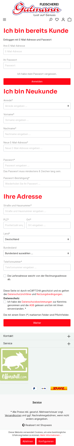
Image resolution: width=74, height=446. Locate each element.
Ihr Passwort (10, 59)
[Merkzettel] (57, 20)
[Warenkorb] (69, 20)
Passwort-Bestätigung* (16, 178)
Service (7, 343)
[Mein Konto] (63, 20)
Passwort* (9, 159)
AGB (31, 305)
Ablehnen (28, 441)
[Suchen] (50, 20)
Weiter (37, 322)
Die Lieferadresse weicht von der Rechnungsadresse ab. (37, 277)
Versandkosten (13, 415)
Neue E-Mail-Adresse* (15, 142)
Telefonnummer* (12, 261)
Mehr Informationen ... (51, 435)
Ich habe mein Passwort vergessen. (37, 73)
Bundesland (9, 247)
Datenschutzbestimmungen (37, 301)
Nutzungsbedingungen (49, 294)
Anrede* (8, 100)
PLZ (6, 219)
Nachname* (9, 128)
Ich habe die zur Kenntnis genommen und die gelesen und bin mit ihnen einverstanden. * (37, 305)
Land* (6, 233)
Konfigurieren (46, 441)
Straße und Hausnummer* (17, 205)
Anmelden (37, 81)
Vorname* (8, 114)
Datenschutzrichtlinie (19, 294)
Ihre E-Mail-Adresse (14, 45)
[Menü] (4, 20)
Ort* (28, 219)
